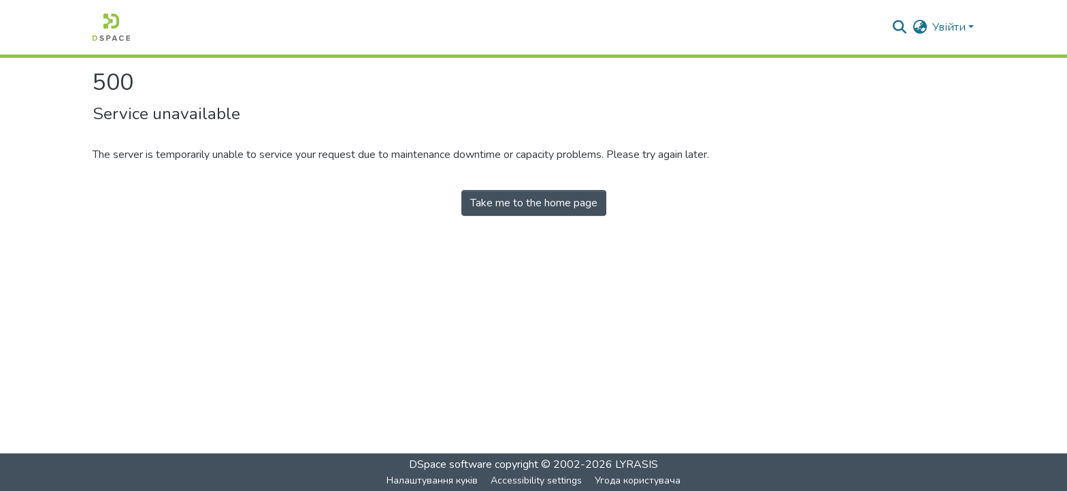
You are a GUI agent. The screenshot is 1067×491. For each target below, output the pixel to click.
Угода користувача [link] (637, 480)
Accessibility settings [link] (536, 480)
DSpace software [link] (450, 464)
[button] (111, 27)
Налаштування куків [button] (432, 480)
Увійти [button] (950, 27)
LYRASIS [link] (636, 464)
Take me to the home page (533, 202)
